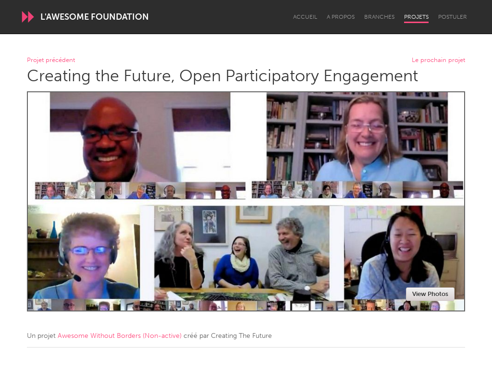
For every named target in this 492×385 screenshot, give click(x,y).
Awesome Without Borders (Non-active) (120, 336)
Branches (379, 16)
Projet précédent (51, 60)
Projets (416, 16)
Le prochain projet (438, 60)
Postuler (452, 16)
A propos (341, 16)
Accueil (305, 16)
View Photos (430, 294)
